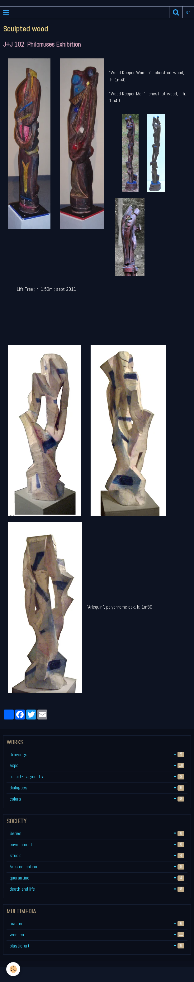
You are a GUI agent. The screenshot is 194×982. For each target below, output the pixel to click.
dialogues (97, 787)
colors (97, 799)
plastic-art (97, 946)
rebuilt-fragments (97, 776)
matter (97, 923)
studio (97, 855)
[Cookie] (13, 969)
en (188, 12)
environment (97, 844)
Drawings (97, 754)
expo (97, 765)
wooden (97, 934)
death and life (97, 889)
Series (97, 833)
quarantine (97, 878)
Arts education (97, 866)
